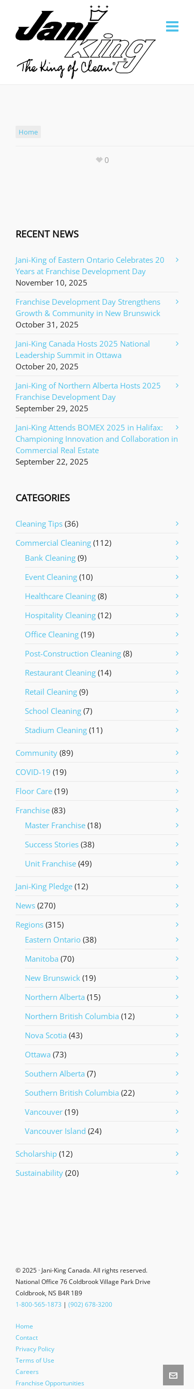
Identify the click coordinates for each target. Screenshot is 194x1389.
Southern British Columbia (72, 1092)
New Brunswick (52, 978)
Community (36, 753)
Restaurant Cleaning (60, 672)
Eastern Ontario (53, 939)
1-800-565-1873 (39, 1304)
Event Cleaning (51, 577)
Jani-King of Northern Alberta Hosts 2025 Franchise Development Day (88, 391)
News (25, 905)
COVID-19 (33, 772)
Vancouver (44, 1112)
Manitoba (41, 958)
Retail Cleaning (51, 691)
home (28, 132)
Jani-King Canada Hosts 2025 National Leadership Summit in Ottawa (83, 349)
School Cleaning (53, 711)
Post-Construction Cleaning (73, 653)
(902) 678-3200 (90, 1304)
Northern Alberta (55, 997)
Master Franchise (55, 825)
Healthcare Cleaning (60, 596)
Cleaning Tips (39, 523)
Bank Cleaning (50, 557)
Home (24, 1326)
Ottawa (38, 1054)
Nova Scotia (46, 1035)
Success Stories (52, 844)
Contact (27, 1337)
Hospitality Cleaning (60, 615)
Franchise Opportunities (50, 1383)
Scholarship (36, 1153)
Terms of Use (35, 1360)
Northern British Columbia (72, 1016)
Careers (27, 1371)
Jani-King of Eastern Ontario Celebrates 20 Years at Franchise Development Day (90, 265)
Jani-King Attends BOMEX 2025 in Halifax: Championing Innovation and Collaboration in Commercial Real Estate (97, 438)
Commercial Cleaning (53, 542)
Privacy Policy (35, 1349)
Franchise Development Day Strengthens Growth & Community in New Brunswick (88, 307)
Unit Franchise (50, 863)
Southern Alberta (55, 1073)
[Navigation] (172, 26)
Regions (29, 924)
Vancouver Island (55, 1131)
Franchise (33, 810)
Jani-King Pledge (44, 886)
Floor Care (34, 791)
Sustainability (39, 1173)
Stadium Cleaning (56, 730)
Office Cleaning (52, 634)
